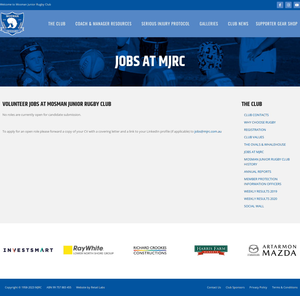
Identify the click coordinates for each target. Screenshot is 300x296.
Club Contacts (257, 114)
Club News (238, 23)
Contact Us (214, 287)
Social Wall (254, 206)
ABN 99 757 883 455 (59, 287)
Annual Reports (257, 171)
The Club (58, 23)
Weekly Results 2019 (260, 191)
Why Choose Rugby (260, 122)
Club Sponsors (235, 287)
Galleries (210, 23)
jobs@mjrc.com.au (208, 131)
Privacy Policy (258, 287)
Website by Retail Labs (90, 287)
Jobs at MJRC (254, 152)
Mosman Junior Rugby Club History (267, 161)
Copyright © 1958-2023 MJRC (23, 287)
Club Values (254, 137)
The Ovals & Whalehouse (265, 144)
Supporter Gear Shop (277, 23)
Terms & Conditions (285, 287)
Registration (255, 129)
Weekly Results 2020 (260, 198)
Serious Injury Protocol (166, 23)
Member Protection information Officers (262, 181)
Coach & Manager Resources (104, 23)
